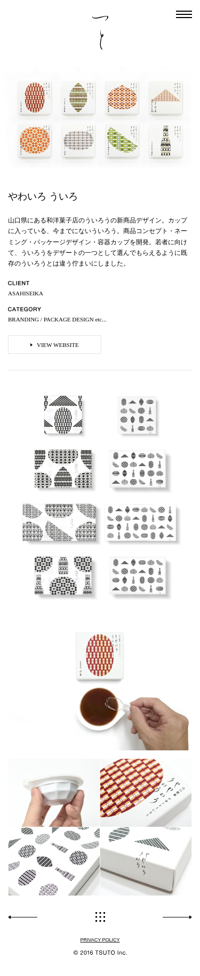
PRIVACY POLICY (99, 940)
